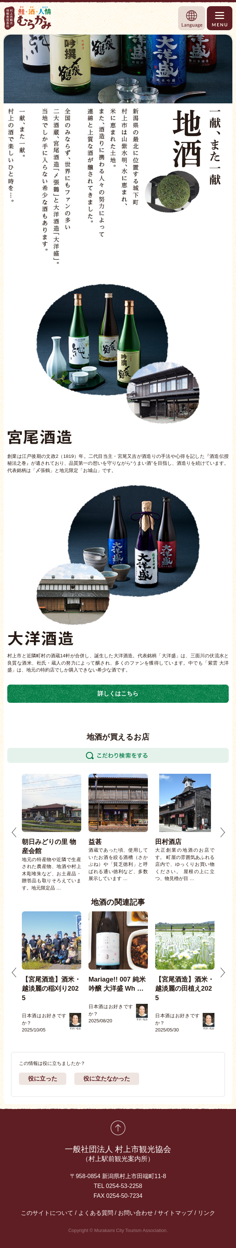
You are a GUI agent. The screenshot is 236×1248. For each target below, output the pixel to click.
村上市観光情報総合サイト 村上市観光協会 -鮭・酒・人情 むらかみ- (28, 18)
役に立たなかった (106, 1078)
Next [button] (222, 832)
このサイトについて (47, 1213)
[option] (51, 832)
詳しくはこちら (118, 693)
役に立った (42, 1078)
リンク (206, 1213)
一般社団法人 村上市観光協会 (118, 1154)
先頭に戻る (118, 1128)
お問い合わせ (135, 1213)
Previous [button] (14, 832)
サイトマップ (175, 1213)
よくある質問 (95, 1213)
